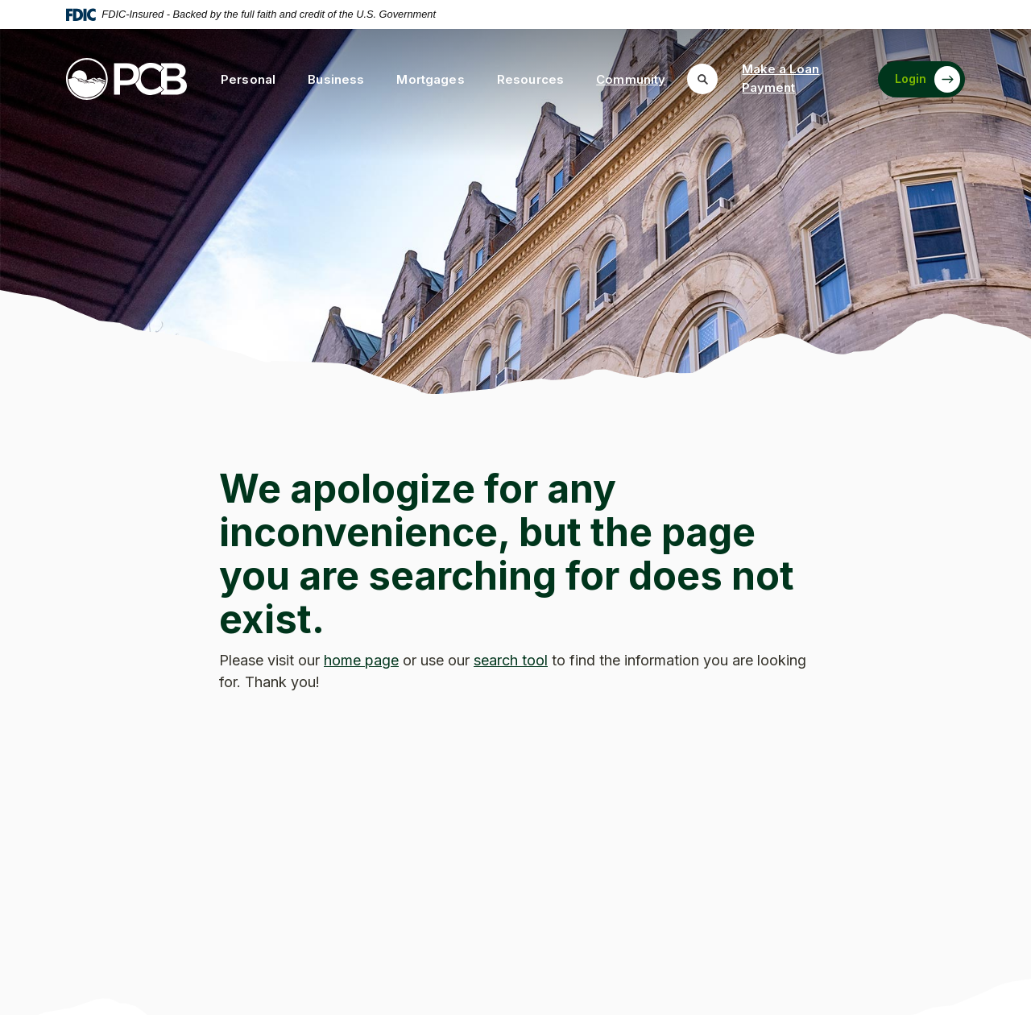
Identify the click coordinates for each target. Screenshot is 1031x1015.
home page (361, 660)
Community (630, 79)
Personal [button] (248, 79)
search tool (511, 660)
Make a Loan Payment (780, 78)
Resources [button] (530, 79)
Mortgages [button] (430, 79)
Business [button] (336, 79)
